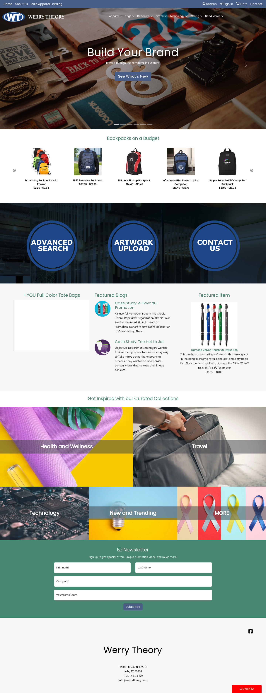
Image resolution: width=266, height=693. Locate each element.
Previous (14, 170)
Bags (128, 16)
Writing (194, 16)
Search (210, 4)
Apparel (114, 16)
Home (8, 4)
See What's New (133, 76)
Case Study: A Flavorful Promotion (136, 305)
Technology (177, 16)
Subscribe (133, 607)
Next (252, 170)
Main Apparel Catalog (46, 4)
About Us (21, 4)
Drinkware (143, 16)
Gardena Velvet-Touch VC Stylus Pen (214, 350)
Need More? (212, 16)
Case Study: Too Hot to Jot (139, 341)
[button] (20, 64)
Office (160, 16)
